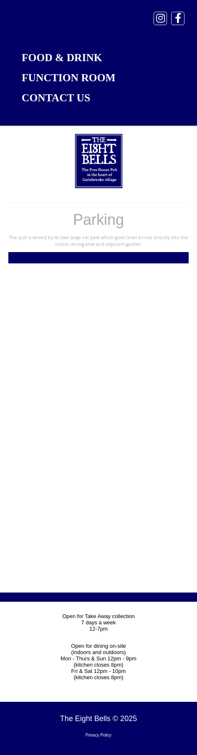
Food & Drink (62, 58)
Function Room (69, 78)
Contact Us (56, 98)
